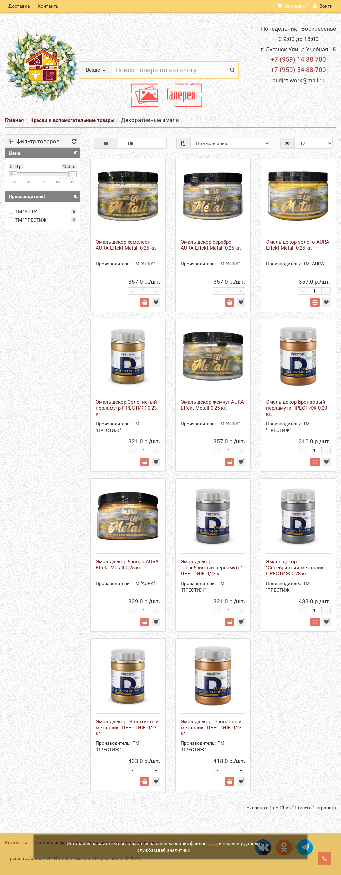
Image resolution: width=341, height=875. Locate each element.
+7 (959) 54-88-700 (298, 70)
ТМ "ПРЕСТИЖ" (28, 220)
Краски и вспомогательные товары (72, 120)
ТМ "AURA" (23, 211)
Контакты (49, 6)
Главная (14, 120)
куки (213, 843)
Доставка (19, 6)
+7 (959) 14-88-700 (298, 59)
